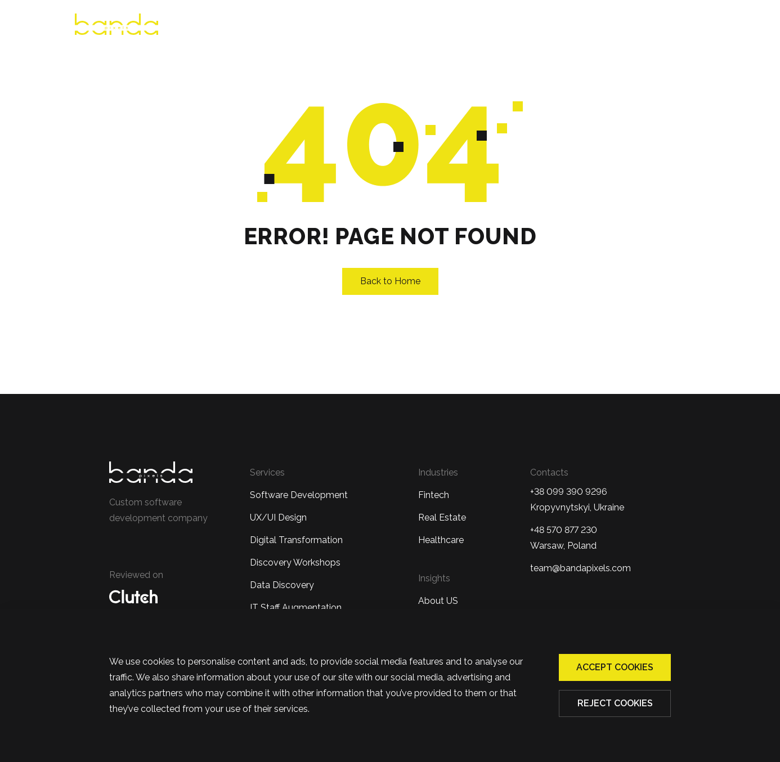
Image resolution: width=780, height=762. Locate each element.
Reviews (355, 26)
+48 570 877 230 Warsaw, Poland (563, 538)
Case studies (570, 26)
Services (414, 26)
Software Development (299, 495)
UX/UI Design (278, 517)
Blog (631, 26)
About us (294, 26)
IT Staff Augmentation (296, 607)
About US (438, 600)
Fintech (433, 495)
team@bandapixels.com (580, 568)
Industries (487, 26)
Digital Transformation (296, 540)
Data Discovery (282, 585)
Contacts (685, 26)
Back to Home (390, 281)
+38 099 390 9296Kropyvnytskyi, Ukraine (577, 499)
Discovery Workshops (295, 562)
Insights (434, 578)
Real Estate (442, 517)
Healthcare (441, 540)
